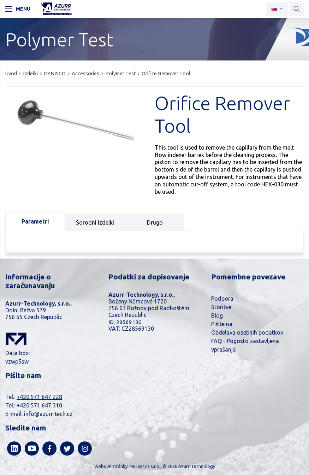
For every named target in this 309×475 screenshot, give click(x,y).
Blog (217, 315)
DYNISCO (55, 73)
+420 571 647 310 (39, 405)
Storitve (221, 307)
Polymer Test (120, 73)
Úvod (11, 73)
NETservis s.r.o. (145, 466)
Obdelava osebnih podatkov (247, 332)
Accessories (85, 73)
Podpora (222, 298)
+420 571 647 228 (39, 397)
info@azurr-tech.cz (48, 414)
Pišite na (221, 324)
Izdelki (30, 73)
